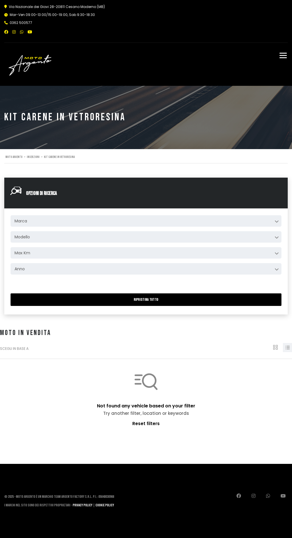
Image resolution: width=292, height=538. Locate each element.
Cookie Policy (105, 505)
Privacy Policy (82, 505)
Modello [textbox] (22, 237)
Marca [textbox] (21, 221)
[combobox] (146, 221)
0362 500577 (21, 22)
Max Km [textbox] (22, 253)
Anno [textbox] (20, 269)
